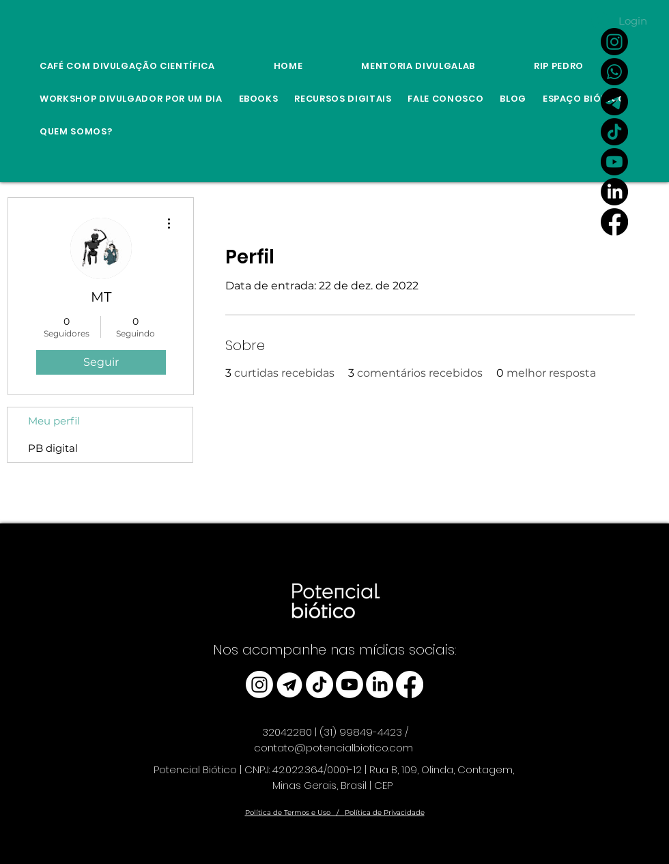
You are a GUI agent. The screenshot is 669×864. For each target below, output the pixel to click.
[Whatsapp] (614, 71)
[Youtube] (614, 161)
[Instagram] (614, 41)
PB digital (53, 448)
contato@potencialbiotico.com (333, 747)
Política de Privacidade (385, 812)
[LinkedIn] (614, 191)
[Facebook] (614, 221)
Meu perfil (54, 420)
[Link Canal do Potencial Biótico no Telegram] (614, 101)
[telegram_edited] (289, 684)
